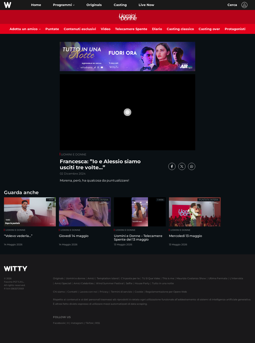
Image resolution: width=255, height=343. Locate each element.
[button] (64, 5)
